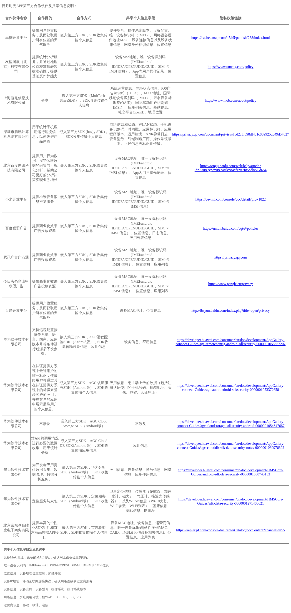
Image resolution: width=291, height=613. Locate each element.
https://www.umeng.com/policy (230, 67)
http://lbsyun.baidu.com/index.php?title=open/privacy (230, 310)
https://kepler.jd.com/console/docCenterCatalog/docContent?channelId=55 (230, 530)
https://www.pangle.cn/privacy (230, 284)
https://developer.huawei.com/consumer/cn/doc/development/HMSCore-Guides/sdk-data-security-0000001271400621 (230, 501)
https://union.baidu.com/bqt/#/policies (230, 228)
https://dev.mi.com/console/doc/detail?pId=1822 (231, 199)
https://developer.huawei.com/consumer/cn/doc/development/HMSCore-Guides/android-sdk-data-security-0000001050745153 (230, 472)
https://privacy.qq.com (230, 257)
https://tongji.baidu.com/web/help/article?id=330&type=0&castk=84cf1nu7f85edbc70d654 (231, 168)
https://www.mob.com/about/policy (230, 100)
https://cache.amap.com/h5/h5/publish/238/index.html (230, 38)
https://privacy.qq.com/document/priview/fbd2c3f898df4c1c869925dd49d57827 (230, 134)
